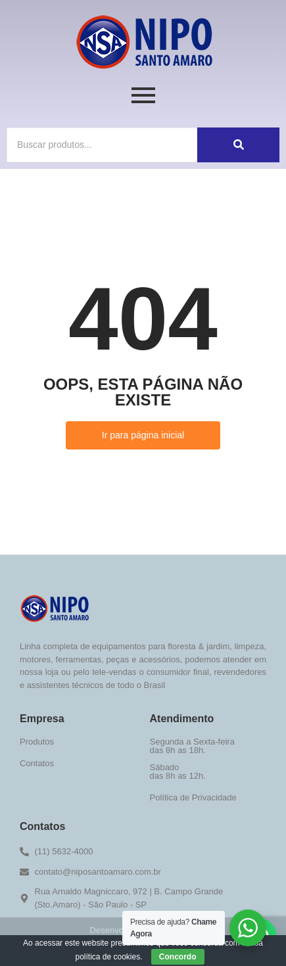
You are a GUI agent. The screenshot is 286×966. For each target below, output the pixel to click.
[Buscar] (102, 144)
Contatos (37, 763)
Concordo (178, 956)
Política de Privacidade (193, 797)
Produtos (37, 742)
